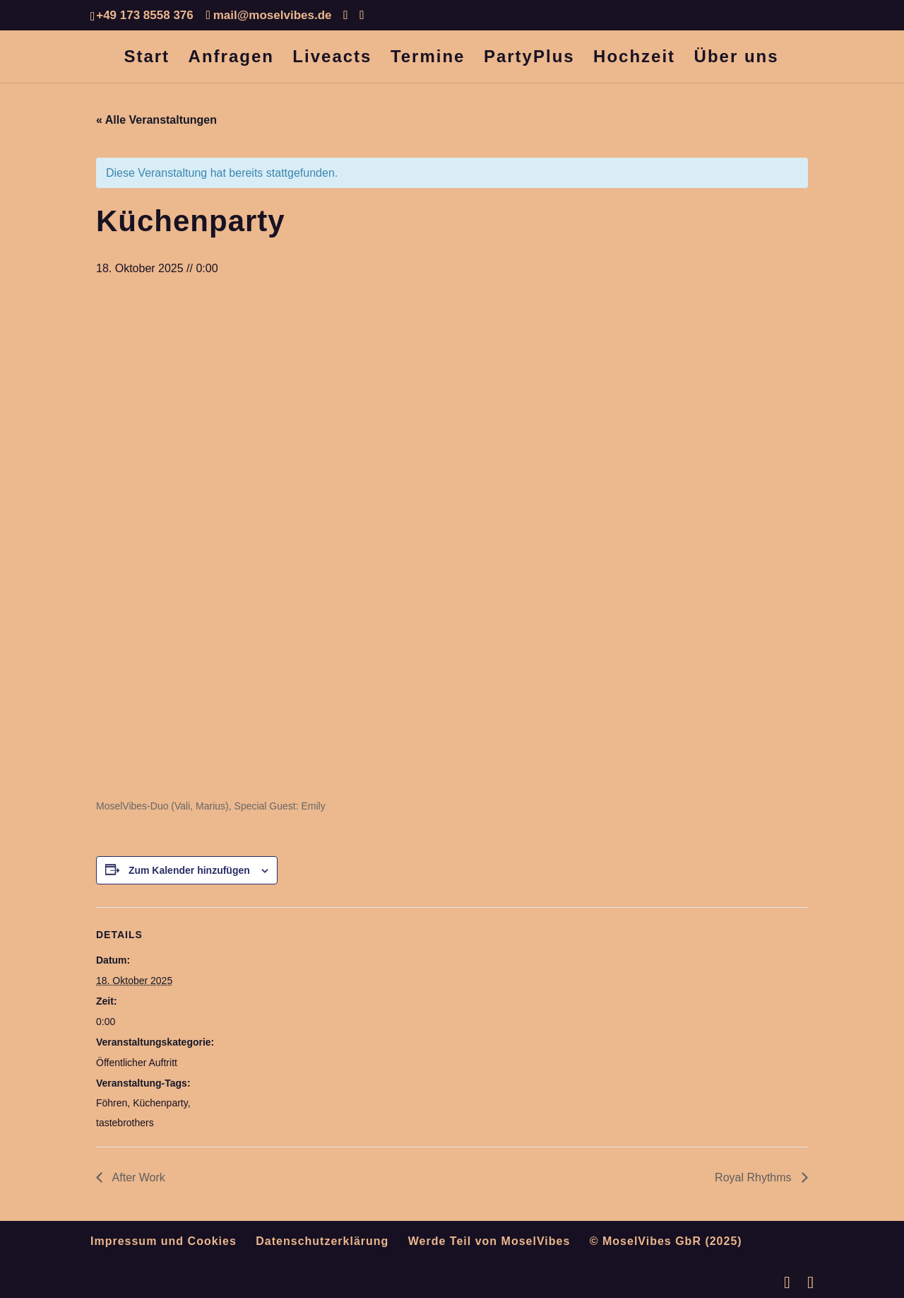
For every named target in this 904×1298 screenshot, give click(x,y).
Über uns (736, 59)
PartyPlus (529, 59)
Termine (428, 59)
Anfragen (231, 59)
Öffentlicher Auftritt (136, 1062)
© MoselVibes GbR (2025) (666, 1241)
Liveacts (331, 59)
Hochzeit (634, 59)
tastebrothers (125, 1122)
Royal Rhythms (755, 1177)
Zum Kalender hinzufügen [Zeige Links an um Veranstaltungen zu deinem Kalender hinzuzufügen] (189, 870)
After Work (137, 1177)
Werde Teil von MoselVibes (489, 1241)
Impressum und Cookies (163, 1241)
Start (147, 59)
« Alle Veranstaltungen (156, 120)
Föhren (111, 1103)
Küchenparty (160, 1103)
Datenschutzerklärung (322, 1241)
